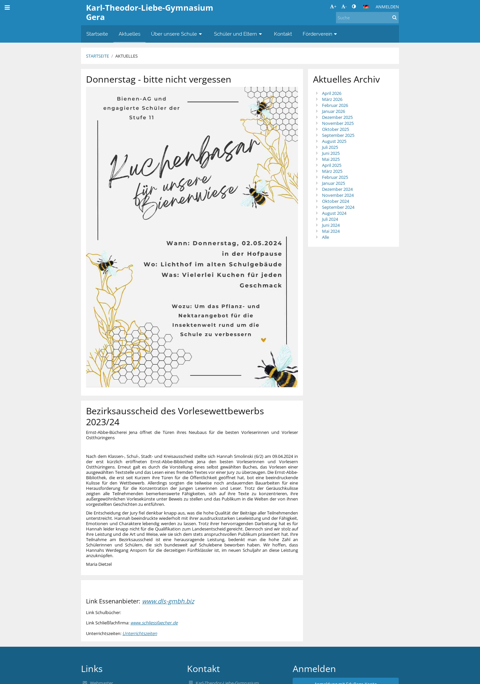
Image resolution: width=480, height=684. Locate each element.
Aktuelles (126, 56)
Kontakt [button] (283, 34)
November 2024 (338, 195)
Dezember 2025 (337, 117)
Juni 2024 (331, 225)
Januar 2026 (333, 111)
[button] (366, 7)
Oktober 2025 (335, 129)
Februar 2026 (335, 105)
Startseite (97, 56)
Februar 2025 (335, 177)
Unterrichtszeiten (139, 633)
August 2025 (334, 141)
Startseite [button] (97, 34)
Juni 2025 (331, 153)
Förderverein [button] (321, 34)
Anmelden (387, 7)
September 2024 (338, 207)
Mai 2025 (331, 159)
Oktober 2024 (335, 201)
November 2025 (338, 123)
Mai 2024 (331, 231)
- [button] (344, 6)
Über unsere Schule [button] (177, 34)
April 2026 (331, 93)
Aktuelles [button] (129, 34)
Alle (325, 237)
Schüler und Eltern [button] (238, 34)
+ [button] (333, 6)
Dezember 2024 (337, 189)
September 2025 (338, 135)
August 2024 (334, 213)
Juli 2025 (330, 147)
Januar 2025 (333, 183)
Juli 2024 (330, 219)
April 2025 (331, 165)
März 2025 (332, 171)
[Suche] (367, 18)
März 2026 (332, 99)
